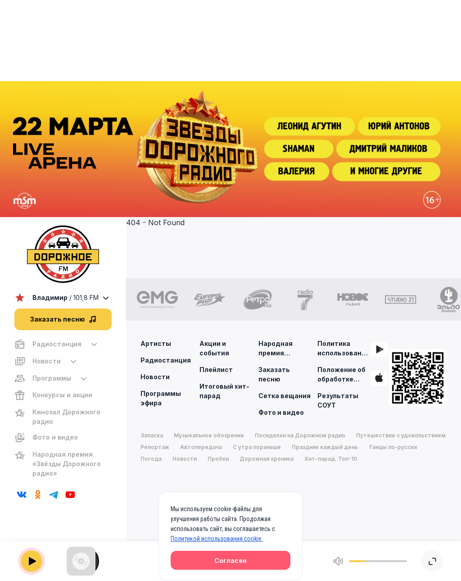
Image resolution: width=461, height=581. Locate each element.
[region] (63, 409)
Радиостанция (165, 360)
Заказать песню (274, 374)
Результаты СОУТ (337, 400)
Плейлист (216, 369)
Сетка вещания (284, 395)
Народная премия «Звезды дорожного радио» (277, 349)
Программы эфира (160, 398)
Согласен (230, 560)
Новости (155, 377)
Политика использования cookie (343, 349)
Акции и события (214, 348)
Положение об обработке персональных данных (342, 375)
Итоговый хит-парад (224, 390)
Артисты (155, 343)
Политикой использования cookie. (217, 538)
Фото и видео (281, 412)
